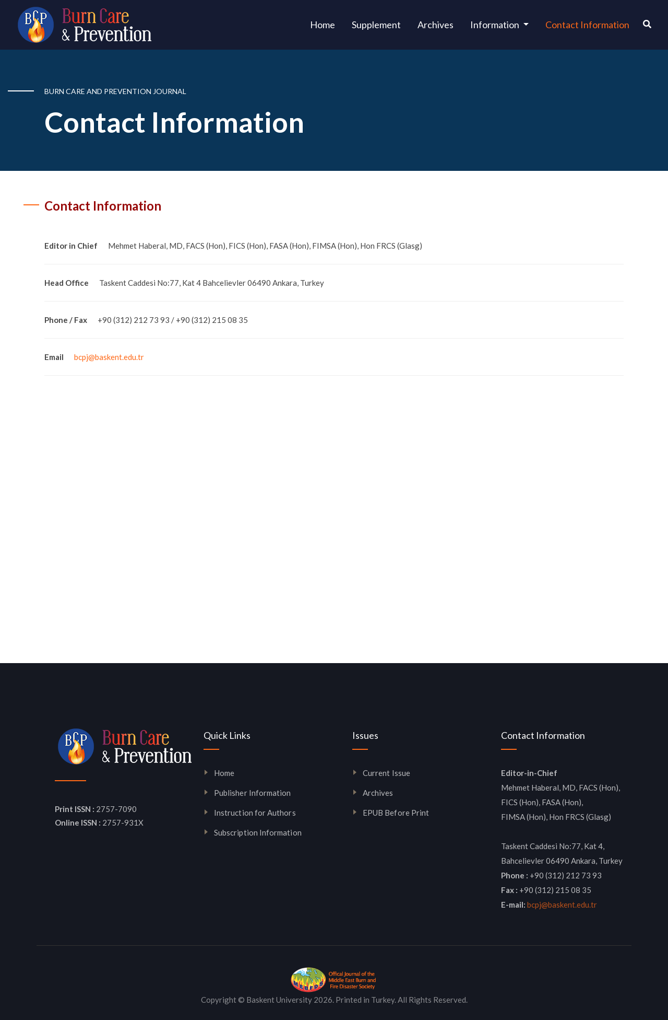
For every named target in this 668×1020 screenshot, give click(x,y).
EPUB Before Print (396, 812)
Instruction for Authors (255, 812)
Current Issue (386, 773)
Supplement (376, 24)
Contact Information (587, 24)
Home (326, 23)
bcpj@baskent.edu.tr (109, 357)
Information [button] (495, 24)
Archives (436, 24)
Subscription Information (258, 832)
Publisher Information (252, 792)
